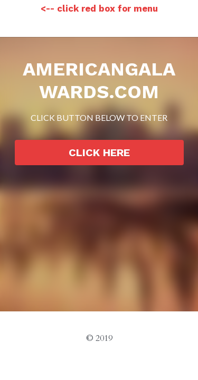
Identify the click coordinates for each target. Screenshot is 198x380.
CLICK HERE (99, 152)
